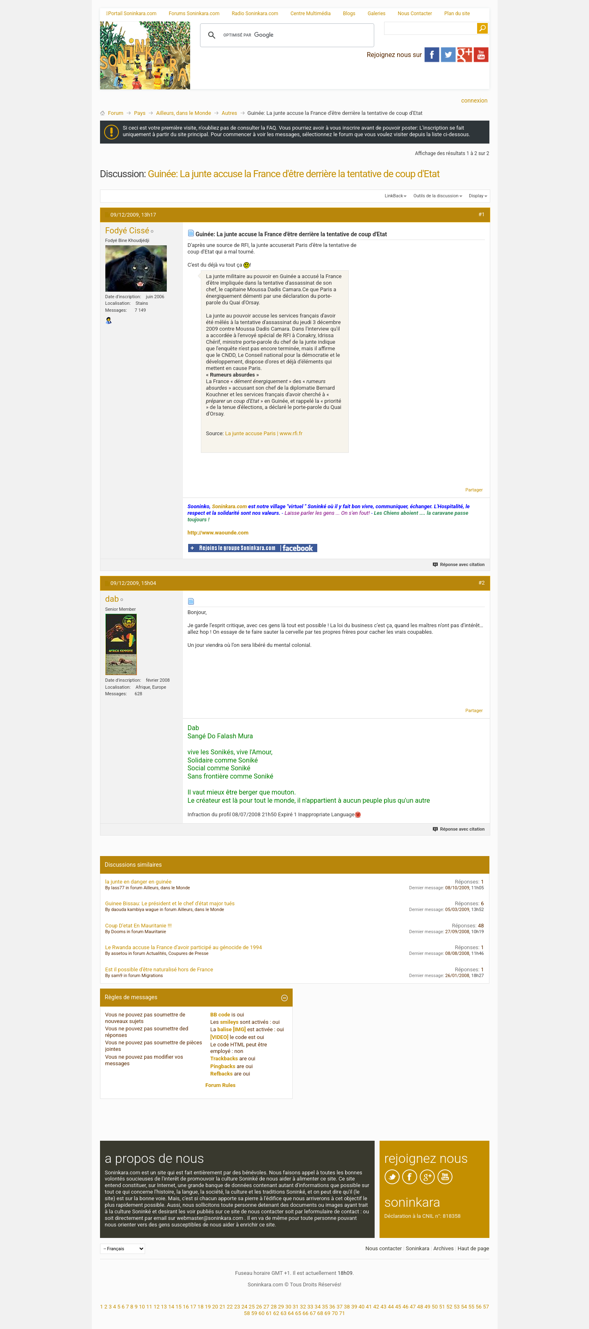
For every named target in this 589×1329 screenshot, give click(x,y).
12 (157, 1307)
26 (259, 1307)
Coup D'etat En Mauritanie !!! (138, 926)
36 (332, 1307)
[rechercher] (285, 35)
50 (435, 1307)
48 (420, 1307)
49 (427, 1307)
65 (298, 1313)
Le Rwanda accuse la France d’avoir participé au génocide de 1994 (183, 947)
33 (310, 1307)
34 (318, 1307)
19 (208, 1307)
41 (369, 1307)
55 (471, 1307)
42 (376, 1307)
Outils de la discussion (436, 196)
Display (476, 196)
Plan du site (457, 13)
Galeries (377, 13)
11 (149, 1307)
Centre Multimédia (311, 13)
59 (254, 1313)
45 (398, 1307)
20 (215, 1307)
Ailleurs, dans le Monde (183, 113)
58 (247, 1313)
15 (178, 1307)
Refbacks (221, 1074)
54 (464, 1307)
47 (413, 1307)
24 (244, 1307)
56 (478, 1307)
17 (193, 1307)
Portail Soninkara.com (131, 13)
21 (222, 1307)
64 (291, 1313)
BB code (220, 1015)
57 (486, 1307)
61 (269, 1313)
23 (237, 1307)
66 (305, 1313)
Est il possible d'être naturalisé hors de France (159, 969)
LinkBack (394, 196)
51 (442, 1307)
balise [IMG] (231, 1029)
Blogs (349, 13)
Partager (474, 490)
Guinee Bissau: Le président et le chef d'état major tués (170, 903)
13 (164, 1307)
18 (201, 1307)
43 (383, 1307)
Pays (140, 113)
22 (230, 1307)
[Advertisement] (340, 82)
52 (449, 1307)
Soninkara (418, 1248)
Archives (443, 1248)
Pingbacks (222, 1066)
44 (391, 1307)
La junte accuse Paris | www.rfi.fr (263, 433)
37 (340, 1307)
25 (252, 1307)
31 (296, 1307)
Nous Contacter (415, 13)
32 (303, 1307)
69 (328, 1313)
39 (354, 1307)
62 (276, 1313)
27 (267, 1307)
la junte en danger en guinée (138, 882)
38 (347, 1307)
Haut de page (473, 1248)
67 (313, 1313)
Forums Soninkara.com (194, 13)
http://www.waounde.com (218, 533)
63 (283, 1313)
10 (142, 1307)
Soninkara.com (229, 506)
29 (281, 1307)
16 (186, 1307)
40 (362, 1307)
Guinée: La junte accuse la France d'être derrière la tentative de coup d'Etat (294, 174)
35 (325, 1307)
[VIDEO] (219, 1037)
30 (288, 1307)
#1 (481, 214)
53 (457, 1307)
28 (274, 1307)
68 (320, 1313)
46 (406, 1307)
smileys (229, 1022)
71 (342, 1313)
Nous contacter (383, 1248)
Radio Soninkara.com (255, 13)
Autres (229, 113)
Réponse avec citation (458, 564)
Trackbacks (224, 1058)
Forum (115, 113)
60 (262, 1313)
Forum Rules (220, 1085)
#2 (481, 583)
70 (335, 1313)
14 (171, 1307)
